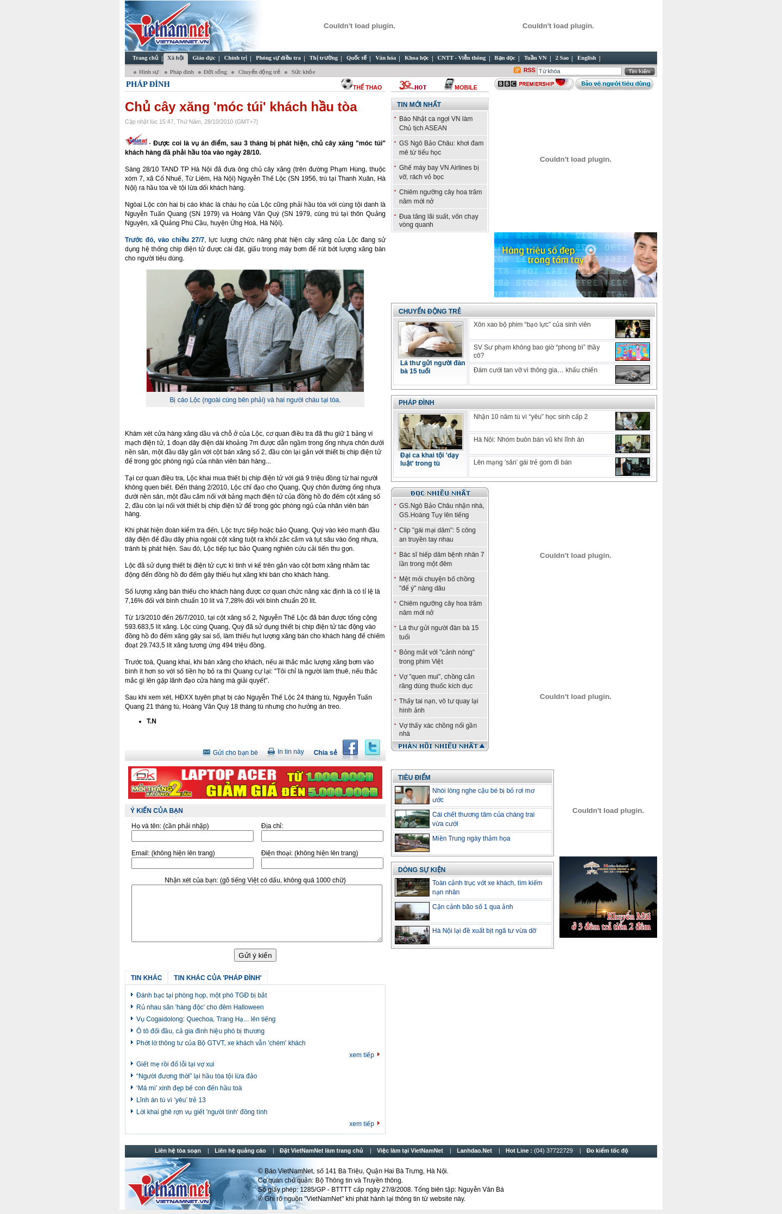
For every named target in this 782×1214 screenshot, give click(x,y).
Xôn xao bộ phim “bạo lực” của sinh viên (532, 324)
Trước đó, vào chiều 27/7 (164, 240)
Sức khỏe (302, 71)
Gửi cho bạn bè (235, 753)
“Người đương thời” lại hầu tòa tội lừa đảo (196, 1076)
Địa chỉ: (272, 826)
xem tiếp (361, 1055)
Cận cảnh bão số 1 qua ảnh (472, 907)
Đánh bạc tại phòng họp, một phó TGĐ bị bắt (201, 995)
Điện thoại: (309, 853)
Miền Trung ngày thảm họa (471, 838)
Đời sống (215, 71)
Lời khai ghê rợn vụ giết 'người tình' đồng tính (201, 1112)
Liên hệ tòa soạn (178, 1150)
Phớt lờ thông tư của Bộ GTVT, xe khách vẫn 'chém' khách (221, 1043)
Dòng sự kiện (421, 870)
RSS (529, 70)
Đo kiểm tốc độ (607, 1150)
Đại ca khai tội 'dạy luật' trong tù (429, 459)
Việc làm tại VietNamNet (410, 1150)
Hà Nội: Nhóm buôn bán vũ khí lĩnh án (529, 439)
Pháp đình (182, 71)
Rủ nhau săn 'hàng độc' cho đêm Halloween (200, 1007)
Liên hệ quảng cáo (240, 1150)
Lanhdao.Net (474, 1150)
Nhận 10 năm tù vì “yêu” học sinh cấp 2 (531, 417)
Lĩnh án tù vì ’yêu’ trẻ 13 (171, 1100)
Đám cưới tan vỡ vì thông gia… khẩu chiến (535, 370)
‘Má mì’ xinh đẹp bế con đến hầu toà (189, 1088)
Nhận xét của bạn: (255, 880)
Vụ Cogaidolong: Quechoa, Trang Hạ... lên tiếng (205, 1019)
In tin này (291, 751)
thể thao (367, 87)
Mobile (466, 87)
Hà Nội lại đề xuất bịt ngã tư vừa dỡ (484, 931)
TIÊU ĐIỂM (414, 777)
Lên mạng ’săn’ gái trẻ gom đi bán (523, 462)
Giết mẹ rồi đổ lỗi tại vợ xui (175, 1064)
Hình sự (149, 71)
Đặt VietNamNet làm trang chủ (321, 1150)
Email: (173, 853)
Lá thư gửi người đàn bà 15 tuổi (432, 367)
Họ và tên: (170, 826)
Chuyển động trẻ (258, 71)
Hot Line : (540, 1150)
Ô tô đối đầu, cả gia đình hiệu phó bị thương (200, 1031)
